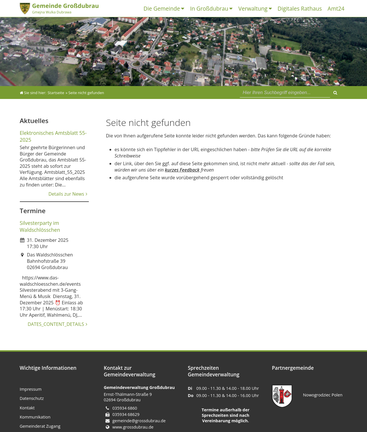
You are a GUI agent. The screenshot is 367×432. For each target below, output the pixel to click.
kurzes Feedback (182, 170)
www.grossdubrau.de (132, 427)
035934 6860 (124, 408)
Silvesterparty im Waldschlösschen (40, 226)
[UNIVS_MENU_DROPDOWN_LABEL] (184, 8)
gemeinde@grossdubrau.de (139, 420)
